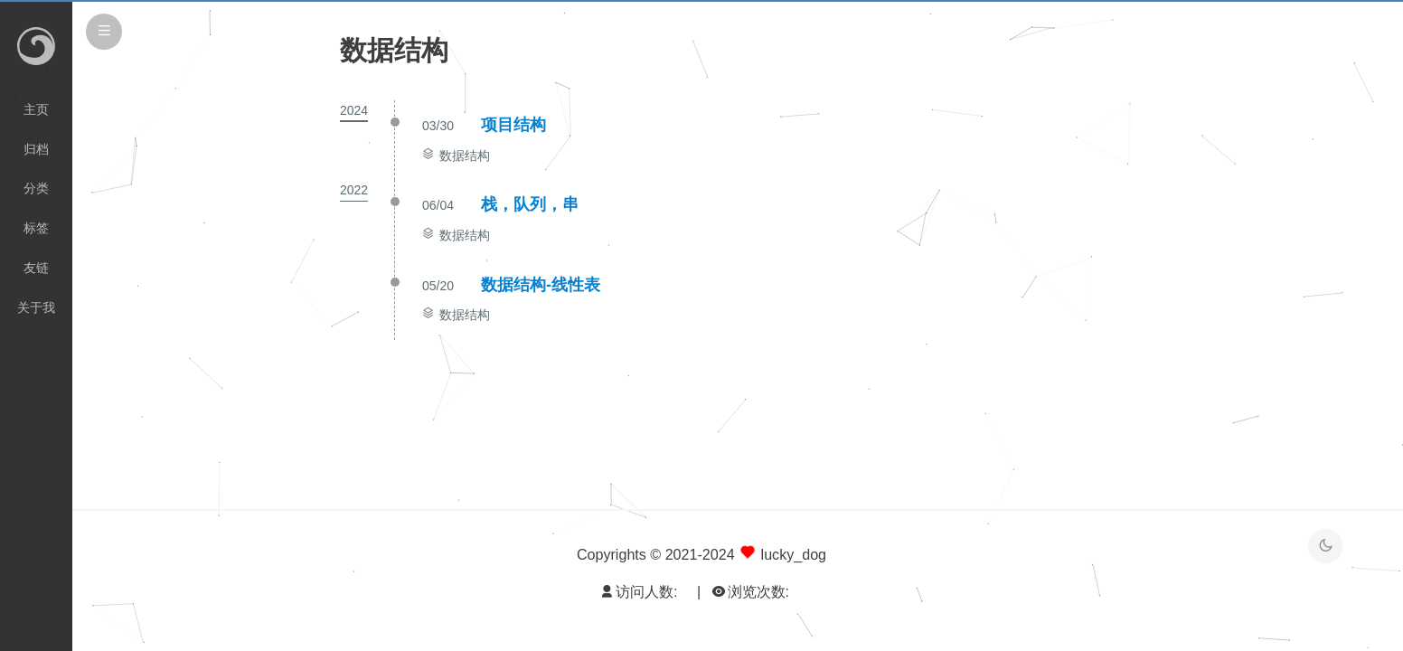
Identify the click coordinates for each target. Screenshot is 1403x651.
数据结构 (464, 155)
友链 (36, 267)
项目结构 (513, 125)
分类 (36, 188)
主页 (36, 109)
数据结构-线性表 (540, 285)
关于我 (36, 307)
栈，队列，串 (530, 204)
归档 (36, 149)
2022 (354, 190)
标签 (36, 228)
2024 (354, 110)
